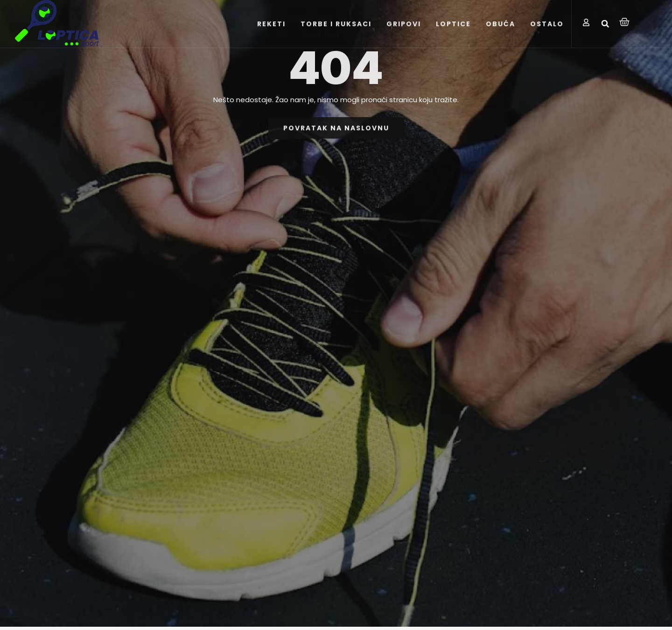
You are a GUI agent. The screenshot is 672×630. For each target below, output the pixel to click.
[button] (605, 23)
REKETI (271, 29)
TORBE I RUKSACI (336, 29)
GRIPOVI (403, 29)
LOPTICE (453, 29)
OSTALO (547, 29)
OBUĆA (500, 29)
